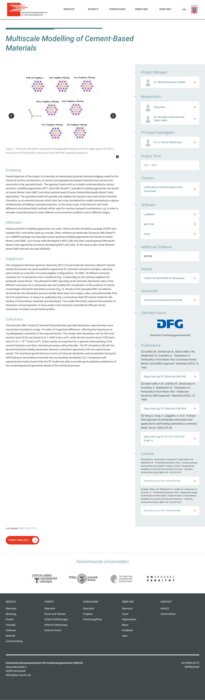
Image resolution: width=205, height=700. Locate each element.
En (184, 9)
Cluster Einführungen (56, 619)
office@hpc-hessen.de (18, 675)
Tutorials (11, 625)
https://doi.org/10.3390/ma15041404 (165, 408)
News (125, 625)
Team (125, 614)
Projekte (88, 614)
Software (11, 630)
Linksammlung (14, 641)
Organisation (129, 619)
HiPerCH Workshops (55, 625)
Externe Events (52, 630)
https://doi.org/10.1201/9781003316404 (162, 481)
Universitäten (168, 614)
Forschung (117, 9)
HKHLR (165, 608)
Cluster (10, 619)
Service (68, 9)
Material (10, 635)
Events (93, 9)
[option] (62, 114)
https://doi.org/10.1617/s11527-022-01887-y (164, 438)
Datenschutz (190, 663)
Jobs (124, 635)
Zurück (11, 116)
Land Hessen (194, 9)
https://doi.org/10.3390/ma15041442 (165, 376)
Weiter (113, 116)
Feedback (127, 630)
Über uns (141, 9)
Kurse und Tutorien (55, 614)
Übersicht (11, 608)
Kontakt (165, 9)
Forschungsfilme (92, 619)
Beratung (11, 614)
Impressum (192, 667)
